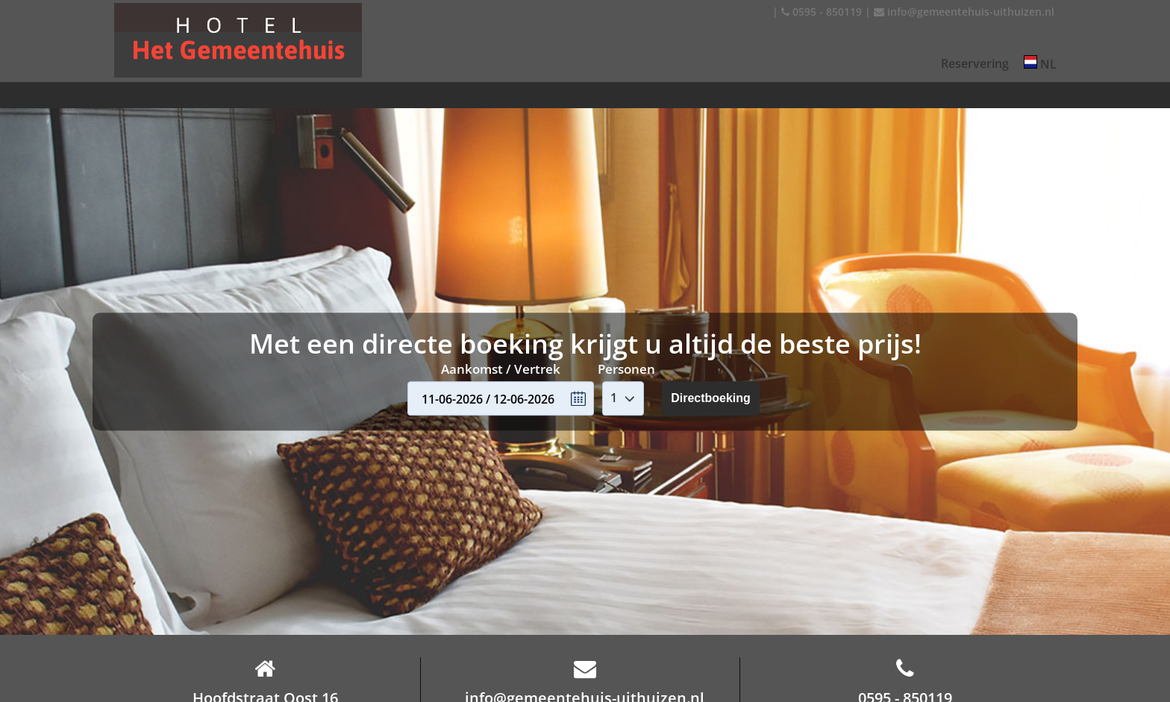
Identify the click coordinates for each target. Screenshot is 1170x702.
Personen (626, 368)
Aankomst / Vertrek (500, 368)
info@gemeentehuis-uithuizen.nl (964, 11)
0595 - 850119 (821, 11)
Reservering (975, 63)
